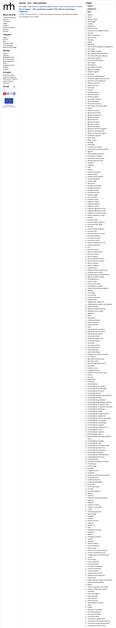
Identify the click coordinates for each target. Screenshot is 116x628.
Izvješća (6, 55)
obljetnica (91, 313)
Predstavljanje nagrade (96, 425)
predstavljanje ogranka (96, 432)
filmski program (93, 97)
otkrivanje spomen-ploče (96, 331)
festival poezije (93, 92)
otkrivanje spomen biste (96, 329)
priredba (91, 468)
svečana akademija (94, 568)
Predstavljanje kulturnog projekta (99, 418)
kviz (89, 247)
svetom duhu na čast (95, 573)
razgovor (91, 502)
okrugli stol (91, 318)
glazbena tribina (93, 117)
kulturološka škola (94, 245)
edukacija (91, 88)
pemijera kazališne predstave (98, 354)
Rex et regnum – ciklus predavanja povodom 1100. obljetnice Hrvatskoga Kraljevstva (47, 10)
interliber (91, 163)
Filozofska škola (8, 59)
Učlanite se (7, 21)
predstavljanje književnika (97, 416)
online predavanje (94, 320)
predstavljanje (93, 384)
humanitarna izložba (95, 147)
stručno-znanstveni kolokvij (97, 550)
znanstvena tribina (94, 612)
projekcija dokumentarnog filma (99, 475)
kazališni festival (93, 190)
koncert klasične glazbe (96, 229)
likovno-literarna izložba (96, 261)
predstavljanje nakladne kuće (98, 427)
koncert (90, 227)
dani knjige (91, 63)
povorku (90, 377)
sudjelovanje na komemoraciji (98, 555)
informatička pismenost (96, 154)
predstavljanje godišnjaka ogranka (100, 402)
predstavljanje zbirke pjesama (98, 455)
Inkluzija (6, 83)
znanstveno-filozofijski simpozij (99, 621)
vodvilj (90, 607)
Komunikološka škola (8, 62)
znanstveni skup (93, 616)
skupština (91, 532)
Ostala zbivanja (93, 325)
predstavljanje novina (95, 429)
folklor (90, 108)
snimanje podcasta (94, 537)
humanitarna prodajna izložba (98, 149)
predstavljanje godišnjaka (97, 400)
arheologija (91, 21)
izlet (89, 167)
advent (90, 15)
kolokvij (90, 217)
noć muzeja (92, 295)
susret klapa (92, 559)
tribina (90, 584)
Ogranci (6, 25)
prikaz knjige (92, 466)
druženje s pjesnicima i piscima (98, 78)
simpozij (90, 523)
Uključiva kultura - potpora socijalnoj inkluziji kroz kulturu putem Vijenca (10, 78)
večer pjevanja (93, 596)
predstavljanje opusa (95, 434)
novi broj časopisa (94, 297)
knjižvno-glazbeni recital (96, 215)
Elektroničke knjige (9, 47)
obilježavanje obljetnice (96, 302)
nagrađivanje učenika (95, 286)
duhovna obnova (94, 83)
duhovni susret (93, 85)
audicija (90, 24)
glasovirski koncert (94, 113)
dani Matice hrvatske (95, 67)
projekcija (91, 473)
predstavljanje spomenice (97, 450)
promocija (91, 484)
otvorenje (91, 343)
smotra (90, 534)
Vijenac (5, 39)
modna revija (92, 281)
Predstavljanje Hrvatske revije (98, 404)
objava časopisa (93, 306)
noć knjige (91, 293)
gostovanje (91, 138)
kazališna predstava (95, 186)
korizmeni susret (94, 240)
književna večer (93, 199)
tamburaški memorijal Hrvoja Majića (100, 580)
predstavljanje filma (94, 397)
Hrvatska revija (8, 43)
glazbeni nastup (93, 124)
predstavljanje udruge (95, 452)
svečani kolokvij (93, 571)
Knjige (5, 37)
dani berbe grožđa (94, 58)
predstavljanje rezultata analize (99, 445)
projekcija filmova (94, 480)
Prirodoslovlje (8, 45)
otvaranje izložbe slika (95, 338)
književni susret (93, 206)
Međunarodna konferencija (97, 270)
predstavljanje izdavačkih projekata (100, 407)
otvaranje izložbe (94, 336)
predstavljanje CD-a (94, 393)
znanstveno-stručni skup (96, 625)
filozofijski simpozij (94, 99)
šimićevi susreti (93, 521)
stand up (91, 541)
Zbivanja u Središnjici (95, 610)
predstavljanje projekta (96, 441)
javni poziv (91, 183)
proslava (91, 489)
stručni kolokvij (93, 543)
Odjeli (5, 23)
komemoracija (92, 220)
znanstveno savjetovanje (96, 619)
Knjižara (6, 67)
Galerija (6, 69)
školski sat (91, 525)
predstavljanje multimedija (97, 423)
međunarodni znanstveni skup (98, 274)
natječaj (90, 290)
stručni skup (92, 548)
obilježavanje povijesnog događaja (100, 304)
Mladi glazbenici (8, 57)
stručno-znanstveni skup (96, 553)
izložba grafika (93, 174)
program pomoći (93, 470)
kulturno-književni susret (96, 242)
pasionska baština (94, 352)
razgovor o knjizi (93, 505)
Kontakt (5, 31)
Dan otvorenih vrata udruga (97, 56)
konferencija (92, 231)
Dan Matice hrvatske (95, 51)
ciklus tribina (92, 37)
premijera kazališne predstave (98, 461)
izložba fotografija (94, 172)
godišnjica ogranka (94, 135)
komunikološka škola (95, 224)
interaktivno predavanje (96, 158)
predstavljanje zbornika (96, 457)
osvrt (89, 327)
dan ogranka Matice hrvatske (98, 53)
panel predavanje (94, 347)
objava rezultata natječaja (96, 309)
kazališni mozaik (93, 192)
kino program (92, 197)
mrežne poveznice (94, 284)
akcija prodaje (92, 19)
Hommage (91, 144)
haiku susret (92, 140)
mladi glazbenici (93, 279)
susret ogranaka (93, 562)
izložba (90, 170)
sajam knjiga (92, 514)
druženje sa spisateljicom (97, 81)
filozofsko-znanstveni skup (97, 106)
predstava (91, 382)
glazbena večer (93, 119)
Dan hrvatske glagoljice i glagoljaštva (100, 46)
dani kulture (92, 65)
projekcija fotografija (95, 482)
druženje (91, 74)
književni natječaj (94, 204)
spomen (90, 539)
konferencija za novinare (96, 233)
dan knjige (91, 49)
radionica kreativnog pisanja (97, 498)
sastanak (91, 516)
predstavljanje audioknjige (97, 388)
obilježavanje (92, 299)
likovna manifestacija (95, 252)
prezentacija (92, 464)
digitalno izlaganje (94, 69)
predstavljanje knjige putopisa (98, 414)
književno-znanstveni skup (97, 213)
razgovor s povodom (95, 507)
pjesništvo (91, 366)
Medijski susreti (8, 65)
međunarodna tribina (95, 272)
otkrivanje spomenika (95, 334)
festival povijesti (93, 94)
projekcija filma (93, 477)
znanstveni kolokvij (94, 614)
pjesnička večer (93, 361)
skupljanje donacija (94, 530)
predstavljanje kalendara (96, 409)
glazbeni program (94, 126)
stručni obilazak (93, 546)
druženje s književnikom (96, 76)
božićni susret (92, 28)
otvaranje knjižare (94, 341)
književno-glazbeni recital (96, 211)
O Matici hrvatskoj (9, 17)
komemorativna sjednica (96, 222)
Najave (5, 53)
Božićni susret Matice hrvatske (98, 31)
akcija (89, 17)
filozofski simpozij (94, 104)
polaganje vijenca (94, 370)
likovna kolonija (93, 249)
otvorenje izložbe (94, 345)
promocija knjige (93, 486)
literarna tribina (93, 263)
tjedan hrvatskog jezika (96, 582)
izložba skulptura (94, 179)
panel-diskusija (93, 350)
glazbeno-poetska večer (96, 131)
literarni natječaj (93, 265)
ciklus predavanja (94, 35)
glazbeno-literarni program (97, 129)
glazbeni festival (93, 122)
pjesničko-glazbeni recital (97, 363)
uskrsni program (93, 593)
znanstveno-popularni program (99, 623)
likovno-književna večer (96, 259)
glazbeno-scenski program (97, 133)
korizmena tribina (94, 236)
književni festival (93, 202)
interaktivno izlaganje (95, 156)
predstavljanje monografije (97, 420)
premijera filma (93, 459)
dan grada (91, 44)
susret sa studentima (95, 566)
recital (90, 509)
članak (90, 42)
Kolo (4, 41)
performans (92, 357)
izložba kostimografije (95, 176)
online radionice (93, 322)
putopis (90, 493)
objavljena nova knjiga (95, 311)
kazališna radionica (94, 188)
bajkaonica (91, 26)
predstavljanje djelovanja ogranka (99, 395)
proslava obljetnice (94, 491)
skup (89, 527)
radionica (91, 495)
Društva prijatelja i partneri (9, 28)
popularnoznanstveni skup (97, 372)
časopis (90, 33)
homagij (90, 142)
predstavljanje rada (94, 443)
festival (90, 90)
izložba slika (92, 181)
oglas (89, 315)
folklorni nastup (93, 110)
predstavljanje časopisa (96, 391)
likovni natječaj (93, 256)
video (89, 605)
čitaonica (91, 40)
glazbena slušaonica (95, 115)
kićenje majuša (93, 195)
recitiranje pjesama (94, 512)
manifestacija (92, 268)
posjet (90, 375)
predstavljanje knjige (95, 411)
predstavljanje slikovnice (96, 448)
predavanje (92, 379)
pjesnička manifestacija (96, 359)
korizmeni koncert (94, 238)
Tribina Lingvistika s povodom (98, 587)
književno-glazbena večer (97, 208)
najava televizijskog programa (98, 288)
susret (90, 557)
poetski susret (93, 368)
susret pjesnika (93, 564)
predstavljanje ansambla (96, 386)
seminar (90, 518)
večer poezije (92, 598)
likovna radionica (93, 254)
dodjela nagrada (93, 72)
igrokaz (90, 151)
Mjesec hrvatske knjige (96, 277)
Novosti (5, 19)
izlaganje (91, 165)
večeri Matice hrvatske (95, 603)
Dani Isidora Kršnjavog (95, 60)
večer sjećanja (93, 600)
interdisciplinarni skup (95, 161)
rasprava (91, 500)
